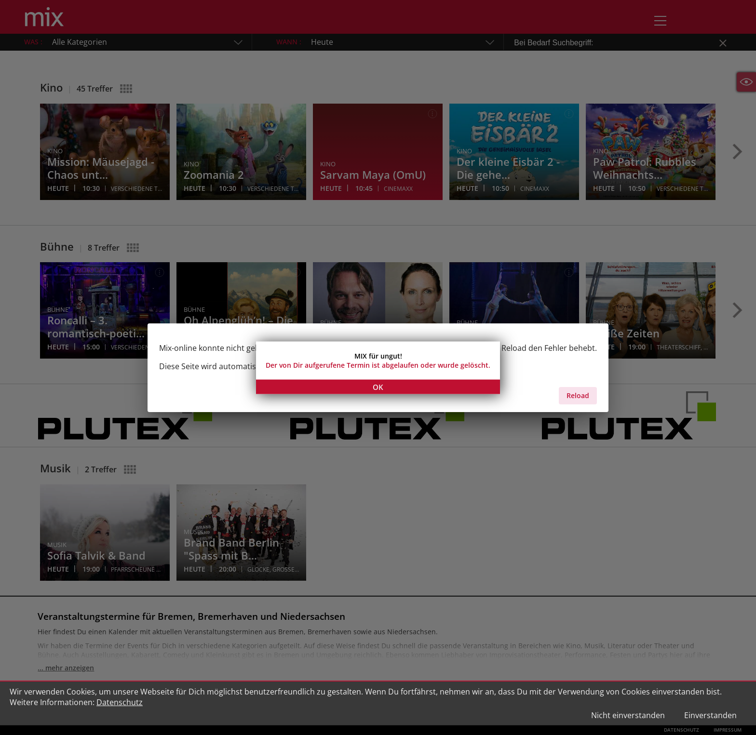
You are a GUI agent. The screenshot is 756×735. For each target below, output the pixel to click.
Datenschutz (119, 702)
